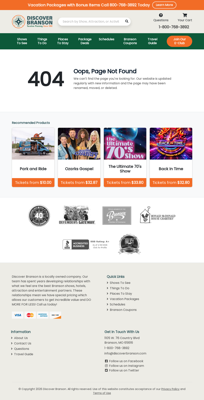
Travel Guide (22, 354)
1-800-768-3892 (174, 27)
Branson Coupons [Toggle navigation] (130, 41)
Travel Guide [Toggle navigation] (152, 41)
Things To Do (118, 288)
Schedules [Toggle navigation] (106, 39)
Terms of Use (102, 393)
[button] (102, 5)
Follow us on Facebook (126, 361)
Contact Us (21, 343)
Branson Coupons (122, 310)
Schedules (116, 304)
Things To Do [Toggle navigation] (42, 41)
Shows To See (118, 283)
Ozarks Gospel (79, 169)
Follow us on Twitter (124, 370)
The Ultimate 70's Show (124, 168)
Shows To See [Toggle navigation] (22, 41)
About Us (19, 338)
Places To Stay (119, 293)
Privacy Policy (170, 389)
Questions (20, 349)
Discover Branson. (55, 389)
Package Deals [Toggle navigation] (84, 41)
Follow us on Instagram (126, 366)
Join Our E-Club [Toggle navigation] (179, 41)
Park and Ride (33, 169)
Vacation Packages (123, 299)
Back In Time (171, 169)
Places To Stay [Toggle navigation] (63, 41)
